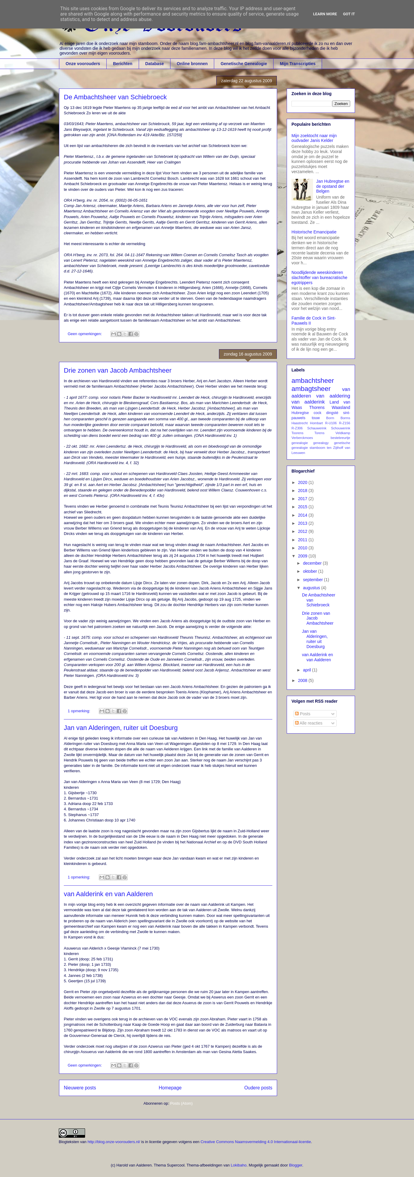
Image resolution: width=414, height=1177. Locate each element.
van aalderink (308, 402)
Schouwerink (340, 428)
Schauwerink (317, 428)
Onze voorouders (83, 63)
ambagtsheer (311, 388)
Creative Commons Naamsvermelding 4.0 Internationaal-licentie (255, 1141)
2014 (303, 515)
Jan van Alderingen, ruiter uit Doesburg (121, 727)
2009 (303, 556)
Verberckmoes (302, 438)
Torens (320, 433)
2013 (303, 523)
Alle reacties (308, 723)
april (307, 670)
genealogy (321, 443)
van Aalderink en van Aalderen (108, 894)
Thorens (316, 407)
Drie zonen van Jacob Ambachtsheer (118, 370)
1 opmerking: (79, 711)
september (313, 579)
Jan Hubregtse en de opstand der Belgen (333, 186)
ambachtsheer (312, 380)
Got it (349, 14)
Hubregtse (300, 413)
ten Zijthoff (335, 447)
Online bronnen (192, 63)
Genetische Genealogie (243, 63)
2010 (303, 547)
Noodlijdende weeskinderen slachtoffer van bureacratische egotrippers (319, 277)
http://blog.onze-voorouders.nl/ (113, 1141)
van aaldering (333, 396)
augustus (312, 587)
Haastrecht (299, 423)
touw (316, 418)
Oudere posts (258, 1087)
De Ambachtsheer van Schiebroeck (115, 97)
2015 (303, 506)
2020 (303, 482)
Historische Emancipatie (313, 232)
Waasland (341, 407)
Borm (330, 418)
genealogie (299, 443)
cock (317, 413)
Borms (345, 418)
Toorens (297, 433)
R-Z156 (344, 423)
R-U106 (331, 423)
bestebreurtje (340, 438)
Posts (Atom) (181, 1103)
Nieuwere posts (80, 1087)
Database (154, 63)
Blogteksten (69, 1141)
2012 (303, 531)
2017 (303, 498)
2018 (303, 490)
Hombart (316, 423)
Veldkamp (343, 433)
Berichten (122, 63)
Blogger (295, 1165)
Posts (302, 713)
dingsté (332, 413)
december (313, 563)
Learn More (325, 14)
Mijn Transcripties (297, 63)
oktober (310, 571)
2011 (303, 539)
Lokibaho (239, 1165)
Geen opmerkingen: (85, 334)
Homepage (170, 1087)
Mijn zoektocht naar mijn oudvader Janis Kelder (314, 138)
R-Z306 (297, 428)
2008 (303, 680)
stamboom (317, 447)
